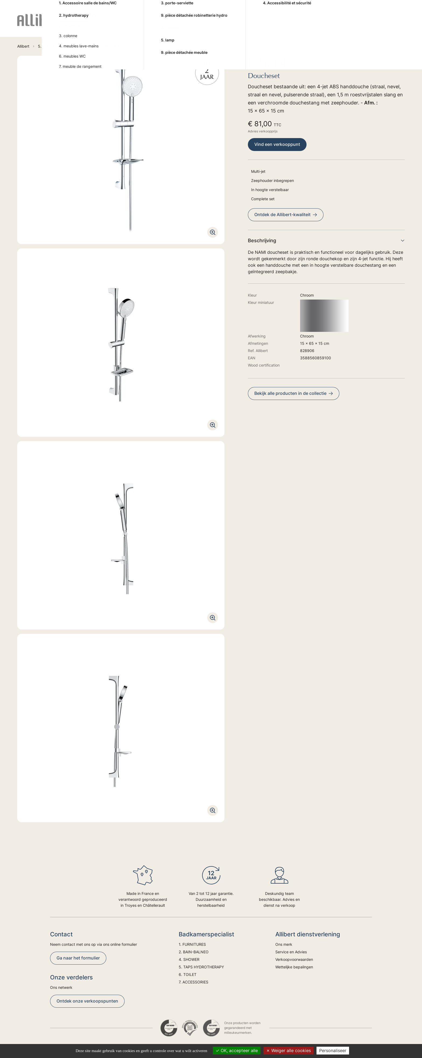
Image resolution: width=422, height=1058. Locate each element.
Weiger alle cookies (288, 1050)
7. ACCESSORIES (311, 24)
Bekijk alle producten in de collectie (293, 393)
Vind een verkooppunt (277, 144)
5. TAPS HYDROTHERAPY (231, 24)
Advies (352, 24)
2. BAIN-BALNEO (147, 24)
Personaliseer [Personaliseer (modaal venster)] (332, 1050)
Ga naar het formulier (78, 958)
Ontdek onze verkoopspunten (87, 1001)
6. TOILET (275, 24)
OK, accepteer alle (237, 1050)
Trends (374, 24)
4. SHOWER (184, 24)
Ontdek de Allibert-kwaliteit (285, 214)
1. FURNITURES (105, 24)
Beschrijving (326, 240)
